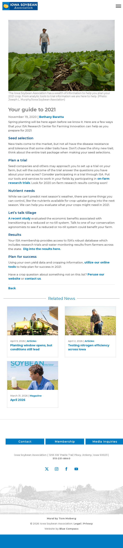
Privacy (88, 523)
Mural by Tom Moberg (61, 518)
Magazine (36, 395)
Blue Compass (68, 528)
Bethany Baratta (51, 117)
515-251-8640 (61, 458)
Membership (65, 441)
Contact (24, 441)
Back (12, 288)
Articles (31, 341)
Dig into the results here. (42, 249)
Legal (77, 523)
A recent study (19, 218)
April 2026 (17, 400)
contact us (33, 278)
